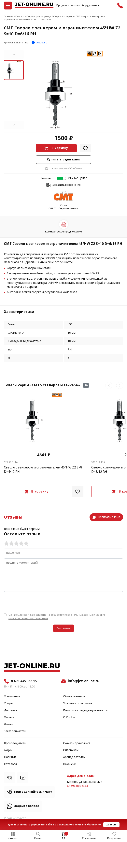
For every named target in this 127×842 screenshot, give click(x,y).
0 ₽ (63, 838)
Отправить (63, 628)
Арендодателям (74, 757)
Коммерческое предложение (63, 231)
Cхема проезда (77, 786)
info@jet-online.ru (83, 681)
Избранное (114, 838)
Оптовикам (70, 750)
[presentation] (34, 602)
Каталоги (10, 764)
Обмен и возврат (75, 697)
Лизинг (9, 724)
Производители (15, 743)
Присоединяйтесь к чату (33, 792)
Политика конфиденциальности (85, 711)
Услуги (8, 703)
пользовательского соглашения (28, 618)
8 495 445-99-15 (24, 681)
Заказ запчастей (15, 731)
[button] (14, 54)
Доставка (10, 711)
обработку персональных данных (71, 615)
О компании (12, 697)
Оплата (9, 717)
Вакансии (69, 764)
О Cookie (69, 717)
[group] (73, 89)
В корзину (59, 148)
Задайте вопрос (26, 806)
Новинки (10, 757)
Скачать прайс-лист (76, 743)
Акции (8, 750)
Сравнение (89, 838)
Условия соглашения (77, 703)
